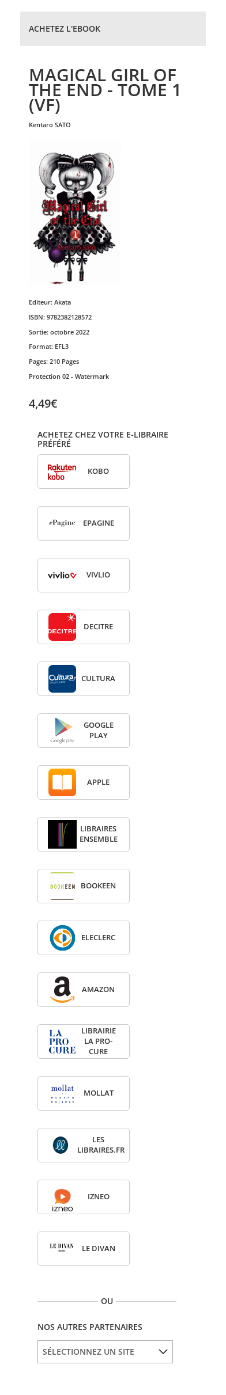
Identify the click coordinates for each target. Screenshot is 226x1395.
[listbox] (105, 1351)
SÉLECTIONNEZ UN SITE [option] (88, 1351)
